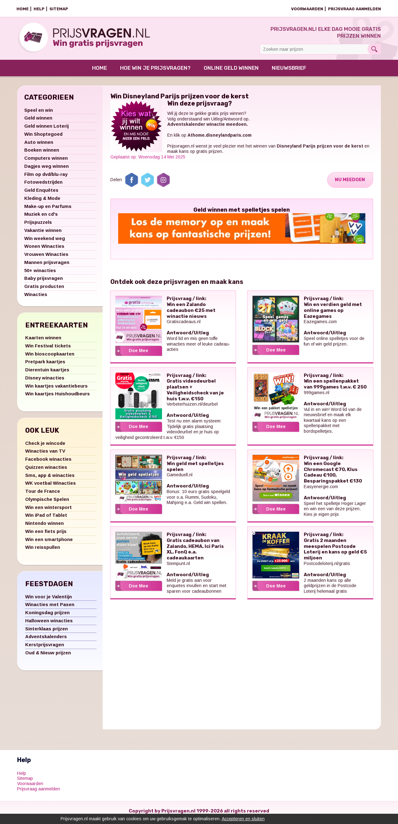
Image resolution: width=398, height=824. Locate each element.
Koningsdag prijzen (47, 616)
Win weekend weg (44, 241)
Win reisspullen (42, 550)
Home (22, 9)
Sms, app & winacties (50, 478)
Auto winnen (38, 145)
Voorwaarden (307, 9)
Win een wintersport (48, 510)
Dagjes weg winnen (46, 169)
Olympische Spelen (47, 502)
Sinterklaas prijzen (46, 632)
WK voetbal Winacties (50, 486)
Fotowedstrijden (43, 185)
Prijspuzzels (38, 225)
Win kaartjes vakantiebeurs (56, 389)
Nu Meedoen (349, 183)
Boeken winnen (41, 153)
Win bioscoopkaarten (49, 357)
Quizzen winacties (46, 470)
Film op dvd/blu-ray (45, 177)
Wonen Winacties (44, 249)
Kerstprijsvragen (44, 648)
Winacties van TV (45, 454)
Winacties (35, 297)
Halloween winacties (49, 624)
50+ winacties (40, 273)
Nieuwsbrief (289, 71)
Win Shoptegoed (43, 137)
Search (374, 49)
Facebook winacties (48, 462)
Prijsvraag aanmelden (354, 9)
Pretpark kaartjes (45, 365)
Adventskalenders (46, 640)
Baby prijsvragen (43, 281)
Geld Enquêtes (41, 193)
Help (39, 9)
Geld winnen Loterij (46, 129)
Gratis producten (44, 289)
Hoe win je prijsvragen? (155, 71)
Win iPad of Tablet (46, 518)
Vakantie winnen (43, 233)
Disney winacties (44, 381)
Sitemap (58, 9)
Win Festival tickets (48, 349)
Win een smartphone (49, 542)
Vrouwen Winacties (46, 257)
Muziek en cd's (41, 217)
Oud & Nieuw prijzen (48, 656)
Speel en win (38, 113)
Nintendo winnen (44, 526)
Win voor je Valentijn (48, 600)
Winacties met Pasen (49, 607)
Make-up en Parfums (48, 209)
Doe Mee (138, 353)
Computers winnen (46, 161)
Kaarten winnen (43, 341)
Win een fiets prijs (46, 534)
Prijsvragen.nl (180, 149)
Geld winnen (38, 121)
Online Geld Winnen (231, 71)
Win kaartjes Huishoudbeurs (57, 397)
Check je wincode (45, 446)
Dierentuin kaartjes (47, 373)
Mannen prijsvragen (46, 265)
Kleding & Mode (42, 201)
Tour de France (42, 494)
